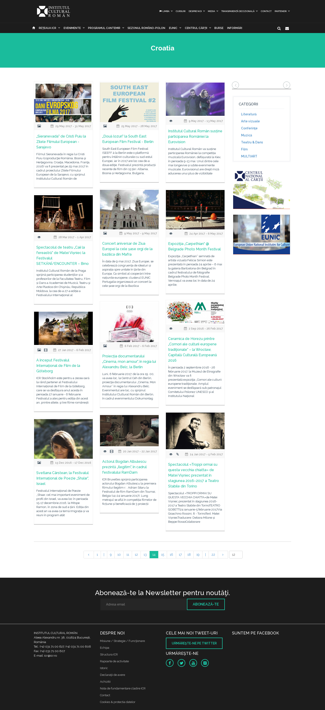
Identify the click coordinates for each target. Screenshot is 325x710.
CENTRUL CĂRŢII (196, 28)
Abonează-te (206, 604)
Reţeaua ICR (47, 28)
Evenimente (72, 28)
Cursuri (181, 11)
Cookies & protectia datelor (117, 702)
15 (162, 554)
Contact (266, 11)
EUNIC (173, 28)
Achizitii (105, 681)
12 (136, 554)
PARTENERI (281, 11)
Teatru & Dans (252, 142)
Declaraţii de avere (112, 675)
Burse (218, 28)
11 (127, 554)
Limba (164, 11)
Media (211, 11)
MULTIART (249, 156)
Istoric (104, 668)
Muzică (246, 135)
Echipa (104, 647)
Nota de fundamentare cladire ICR (123, 688)
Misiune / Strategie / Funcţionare (122, 641)
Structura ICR (109, 654)
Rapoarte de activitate (114, 661)
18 (189, 554)
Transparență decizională (238, 11)
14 (154, 554)
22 (213, 554)
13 (145, 554)
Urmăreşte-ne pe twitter (194, 643)
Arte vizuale (250, 121)
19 (198, 554)
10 (119, 554)
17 (180, 554)
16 (171, 554)
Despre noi (195, 11)
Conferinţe (249, 128)
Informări (234, 28)
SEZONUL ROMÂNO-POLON (146, 28)
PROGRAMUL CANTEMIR (104, 28)
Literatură (249, 114)
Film (244, 149)
